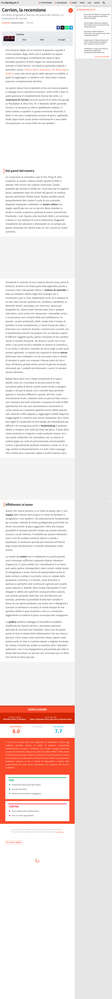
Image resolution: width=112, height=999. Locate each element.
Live (89, 3)
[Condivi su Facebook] (58, 28)
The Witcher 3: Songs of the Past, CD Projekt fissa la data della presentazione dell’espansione (96, 50)
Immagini (61, 40)
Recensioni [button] (61, 3)
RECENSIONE (6, 23)
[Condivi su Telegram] (71, 28)
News (24, 40)
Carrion (20, 34)
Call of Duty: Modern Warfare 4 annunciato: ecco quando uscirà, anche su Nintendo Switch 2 (97, 33)
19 (62, 726)
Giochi (97, 3)
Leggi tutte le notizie (102, 57)
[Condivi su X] (62, 28)
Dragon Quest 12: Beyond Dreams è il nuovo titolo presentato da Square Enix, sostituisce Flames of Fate (96, 42)
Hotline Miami (31, 69)
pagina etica (59, 832)
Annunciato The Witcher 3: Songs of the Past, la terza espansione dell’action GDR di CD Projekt (97, 16)
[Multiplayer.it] (10, 3)
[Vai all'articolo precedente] (109, 499)
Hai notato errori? (13, 842)
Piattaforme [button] (45, 3)
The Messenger (59, 69)
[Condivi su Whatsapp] (67, 28)
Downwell (45, 69)
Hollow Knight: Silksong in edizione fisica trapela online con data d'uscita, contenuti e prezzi (96, 25)
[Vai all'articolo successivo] (3, 499)
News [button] (73, 3)
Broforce (10, 73)
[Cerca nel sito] (103, 3)
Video (82, 3)
